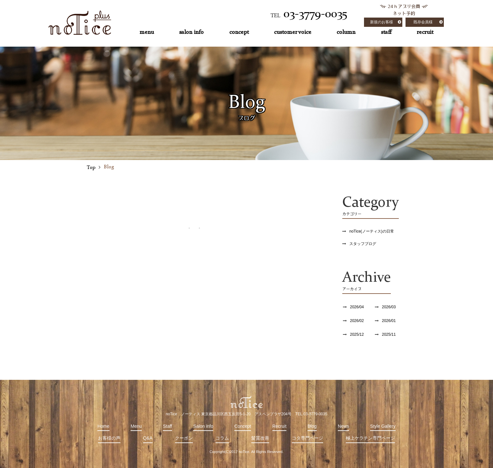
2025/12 (357, 334)
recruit (425, 32)
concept (239, 32)
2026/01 (389, 320)
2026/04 (357, 307)
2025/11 (389, 334)
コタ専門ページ (307, 438)
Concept (242, 426)
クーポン (184, 438)
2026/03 (389, 307)
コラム (222, 438)
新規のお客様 (381, 22)
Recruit (279, 426)
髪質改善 (260, 438)
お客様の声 (109, 438)
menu (147, 32)
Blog (311, 426)
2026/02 (357, 320)
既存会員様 (423, 22)
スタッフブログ (362, 244)
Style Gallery (382, 426)
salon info (191, 32)
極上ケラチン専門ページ (370, 438)
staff (386, 32)
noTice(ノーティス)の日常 (371, 231)
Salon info (203, 426)
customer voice (292, 32)
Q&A (148, 438)
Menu (136, 426)
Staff (167, 426)
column (346, 32)
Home (103, 426)
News (343, 426)
